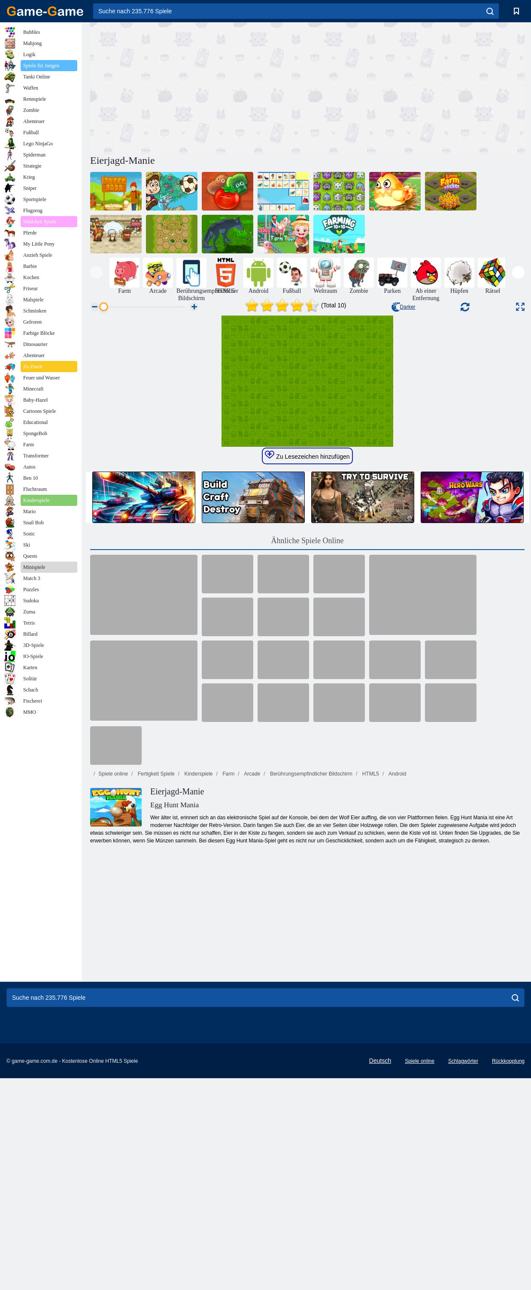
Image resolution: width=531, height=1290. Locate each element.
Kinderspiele (197, 974)
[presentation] (96, 272)
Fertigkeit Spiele (155, 974)
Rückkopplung (508, 1262)
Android (396, 974)
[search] (490, 11)
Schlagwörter (463, 1262)
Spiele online (113, 974)
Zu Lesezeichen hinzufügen (307, 656)
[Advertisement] (199, 87)
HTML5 (370, 974)
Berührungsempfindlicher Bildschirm (310, 974)
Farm (227, 974)
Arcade (252, 974)
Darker (403, 307)
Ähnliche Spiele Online (307, 741)
